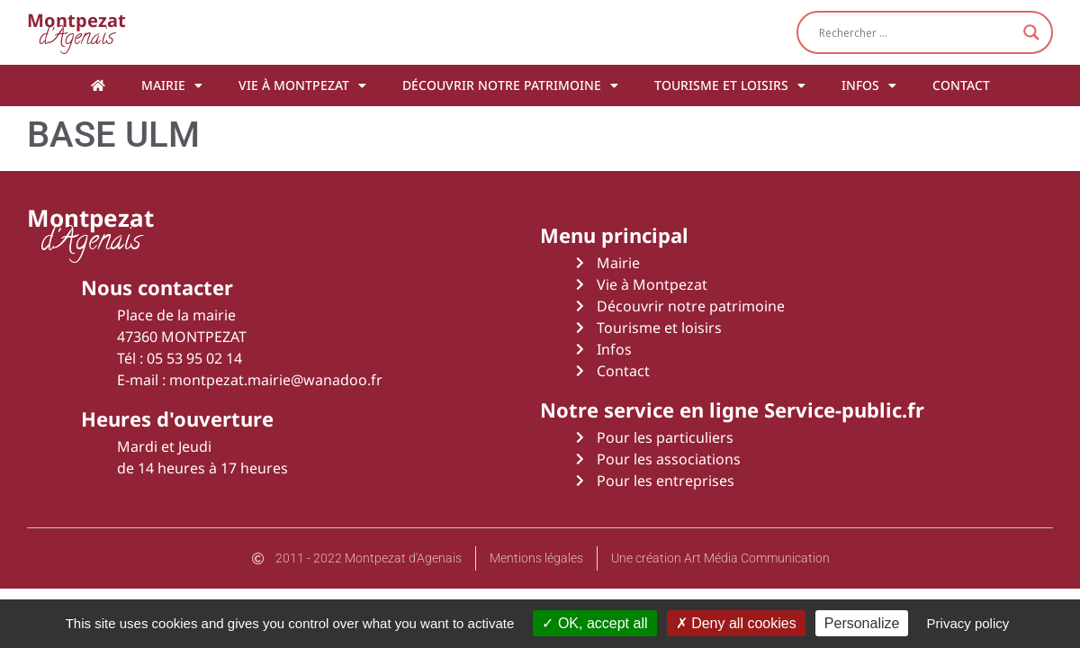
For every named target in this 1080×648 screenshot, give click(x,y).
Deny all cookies (736, 623)
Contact (961, 85)
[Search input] (916, 32)
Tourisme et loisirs (730, 85)
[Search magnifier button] (1031, 32)
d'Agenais (76, 32)
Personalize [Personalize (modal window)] (862, 623)
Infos (869, 85)
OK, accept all (594, 623)
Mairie (171, 85)
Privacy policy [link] (968, 623)
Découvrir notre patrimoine (510, 85)
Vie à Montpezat (302, 85)
